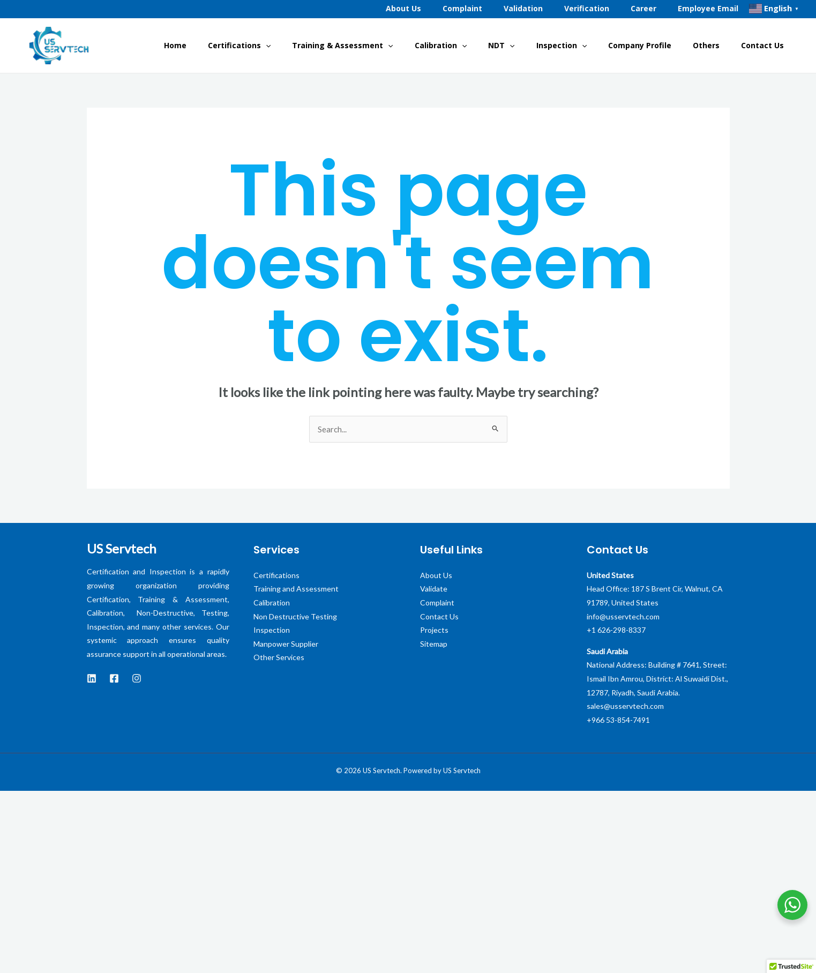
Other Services (278, 658)
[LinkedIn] (91, 679)
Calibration (489, 45)
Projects (434, 630)
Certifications (304, 45)
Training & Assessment (399, 45)
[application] (331, 45)
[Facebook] (114, 679)
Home (249, 45)
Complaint (437, 603)
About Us (436, 575)
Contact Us (767, 45)
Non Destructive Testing (295, 617)
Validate (433, 589)
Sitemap (433, 644)
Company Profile (662, 45)
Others (720, 45)
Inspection (592, 45)
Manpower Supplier (285, 644)
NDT (541, 45)
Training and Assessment (296, 589)
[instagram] (136, 679)
